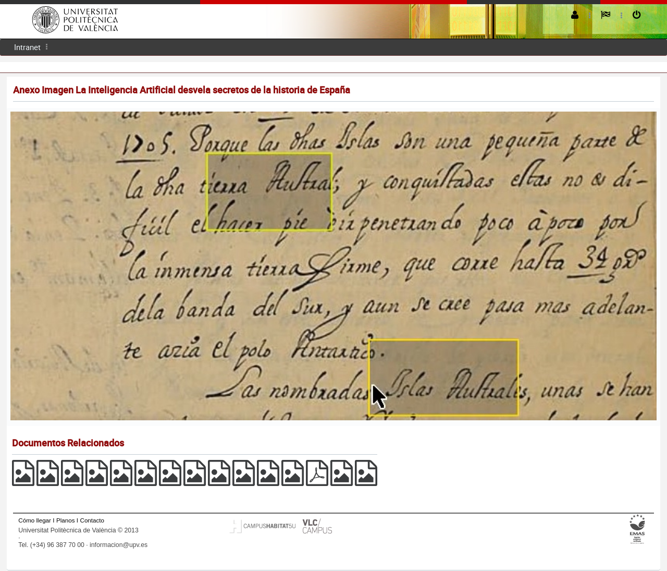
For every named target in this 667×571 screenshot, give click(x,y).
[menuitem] (27, 47)
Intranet (27, 47)
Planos (65, 520)
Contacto (92, 520)
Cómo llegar (34, 520)
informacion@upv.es (118, 545)
